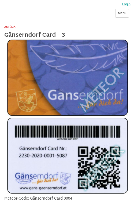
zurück (10, 26)
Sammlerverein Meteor (31, 15)
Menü (122, 13)
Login (126, 4)
